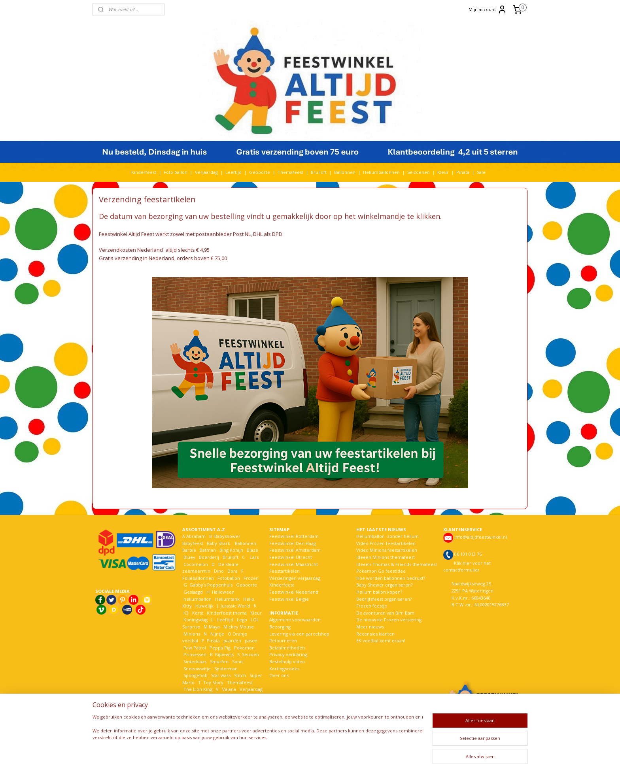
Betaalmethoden (287, 648)
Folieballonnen (198, 578)
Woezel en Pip (220, 703)
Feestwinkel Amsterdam (295, 550)
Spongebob (195, 675)
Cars (254, 557)
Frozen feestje (371, 606)
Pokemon (244, 648)
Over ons (279, 675)
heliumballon (197, 599)
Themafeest (290, 172)
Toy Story (213, 682)
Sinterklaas (194, 661)
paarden (232, 640)
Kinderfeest (143, 172)
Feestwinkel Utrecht (290, 557)
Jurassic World (235, 606)
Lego (240, 620)
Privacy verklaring (288, 654)
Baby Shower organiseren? (384, 585)
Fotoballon (228, 578)
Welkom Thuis (226, 696)
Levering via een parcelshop (299, 634)
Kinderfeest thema (227, 613)
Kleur (443, 172)
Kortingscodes (284, 669)
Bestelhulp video (287, 661)
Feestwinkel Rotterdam (294, 536)
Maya (214, 627)
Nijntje (216, 634)
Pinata (462, 172)
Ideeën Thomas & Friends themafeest (396, 564)
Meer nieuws (370, 627)
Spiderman (226, 669)
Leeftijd (233, 172)
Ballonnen (344, 172)
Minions (191, 634)
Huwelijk (204, 606)
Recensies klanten (375, 634)
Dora (232, 571)
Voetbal (191, 696)
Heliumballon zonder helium (387, 536)
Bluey (189, 557)
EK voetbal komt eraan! (380, 640)
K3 (185, 613)
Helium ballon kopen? (379, 592)
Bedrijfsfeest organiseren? (384, 599)
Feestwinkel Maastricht (293, 564)
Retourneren (283, 640)
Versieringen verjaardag (294, 578)
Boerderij (209, 557)
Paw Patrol (194, 648)
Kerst (197, 613)
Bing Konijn (231, 550)
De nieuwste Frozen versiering (389, 620)
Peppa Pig (220, 648)
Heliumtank (227, 599)
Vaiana (229, 689)
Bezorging (280, 627)
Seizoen (250, 654)
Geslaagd (193, 592)
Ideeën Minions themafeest (385, 557)
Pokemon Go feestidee (381, 571)
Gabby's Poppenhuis (210, 585)
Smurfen (219, 661)
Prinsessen (194, 654)
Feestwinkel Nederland (293, 592)
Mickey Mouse (238, 627)
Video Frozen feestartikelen (386, 543)
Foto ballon (175, 172)
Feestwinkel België (289, 599)
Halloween (223, 592)
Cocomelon (195, 564)
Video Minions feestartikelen (386, 550)
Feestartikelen (284, 571)
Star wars (221, 675)
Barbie (189, 550)
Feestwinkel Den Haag (292, 543)
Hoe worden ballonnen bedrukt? (390, 578)
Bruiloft (319, 172)
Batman (208, 550)
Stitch (240, 675)
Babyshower (228, 536)
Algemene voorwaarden (295, 620)
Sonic (238, 661)
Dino (219, 571)
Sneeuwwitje (197, 669)
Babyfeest (192, 543)
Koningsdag (195, 620)
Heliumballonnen (381, 172)
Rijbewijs (224, 654)
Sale (481, 172)
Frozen (251, 578)
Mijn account (488, 9)
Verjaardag (206, 172)
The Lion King (197, 689)
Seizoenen (418, 172)
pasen (251, 640)
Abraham (196, 536)
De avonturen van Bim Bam (385, 613)
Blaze (252, 550)
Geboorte (259, 172)
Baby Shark (218, 543)
